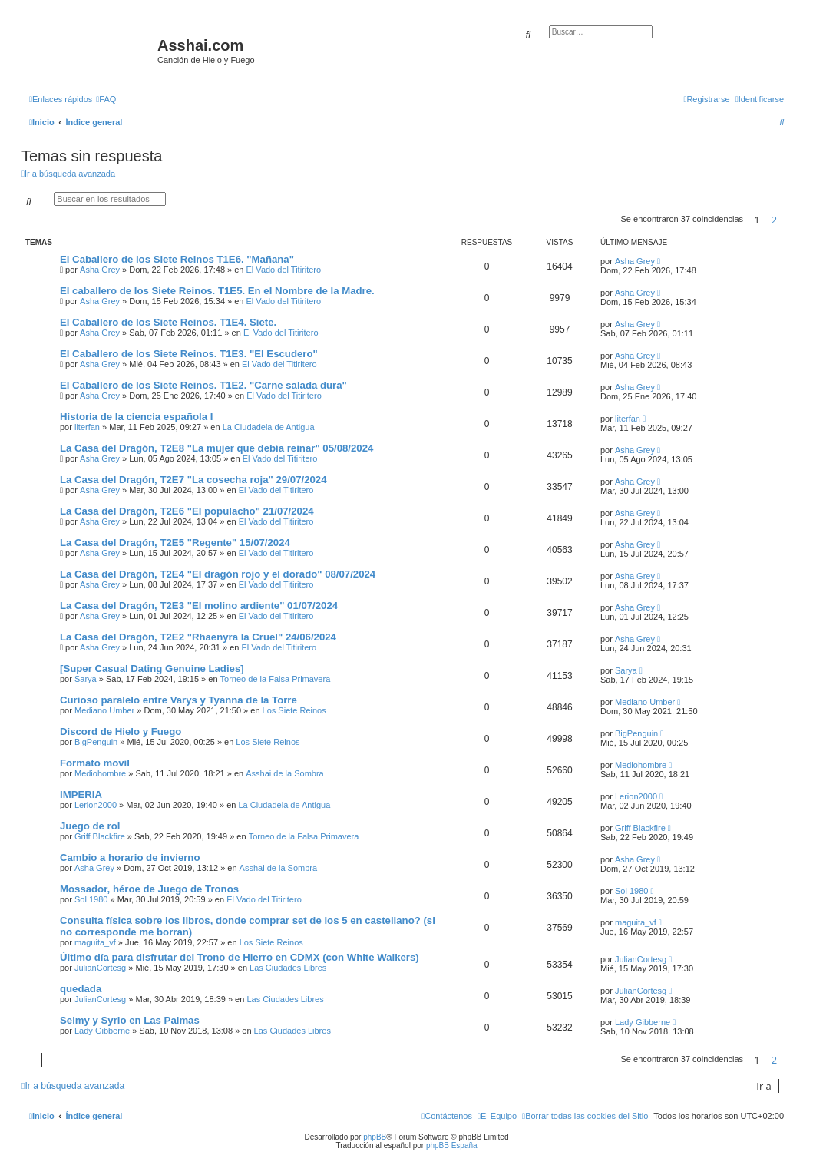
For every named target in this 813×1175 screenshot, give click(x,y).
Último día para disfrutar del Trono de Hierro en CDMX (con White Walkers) (239, 957)
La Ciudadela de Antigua (269, 427)
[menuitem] (106, 99)
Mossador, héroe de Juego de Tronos (149, 889)
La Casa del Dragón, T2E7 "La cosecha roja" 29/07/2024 (193, 479)
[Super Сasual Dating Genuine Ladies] (152, 668)
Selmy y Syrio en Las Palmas (130, 1020)
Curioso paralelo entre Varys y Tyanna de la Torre (178, 700)
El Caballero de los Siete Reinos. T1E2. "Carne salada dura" (203, 385)
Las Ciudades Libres (288, 967)
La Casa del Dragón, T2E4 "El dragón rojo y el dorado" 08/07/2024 (217, 574)
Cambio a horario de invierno (130, 857)
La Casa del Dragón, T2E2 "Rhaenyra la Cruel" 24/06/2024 (198, 637)
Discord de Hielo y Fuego (120, 731)
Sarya (85, 678)
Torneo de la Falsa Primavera (275, 678)
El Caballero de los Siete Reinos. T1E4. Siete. (168, 322)
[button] (788, 219)
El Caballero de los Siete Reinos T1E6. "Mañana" (177, 259)
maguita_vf (95, 942)
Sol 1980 (90, 899)
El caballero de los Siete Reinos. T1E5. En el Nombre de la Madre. (217, 290)
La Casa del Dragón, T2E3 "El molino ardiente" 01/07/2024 (199, 605)
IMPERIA (81, 794)
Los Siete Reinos (294, 710)
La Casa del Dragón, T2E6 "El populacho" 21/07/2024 (187, 511)
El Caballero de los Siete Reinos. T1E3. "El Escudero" (189, 353)
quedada (80, 989)
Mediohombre (100, 773)
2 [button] (774, 220)
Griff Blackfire (99, 836)
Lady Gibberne (102, 1030)
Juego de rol (90, 826)
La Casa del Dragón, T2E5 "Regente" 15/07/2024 (175, 542)
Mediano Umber (104, 710)
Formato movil (95, 763)
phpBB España (452, 1145)
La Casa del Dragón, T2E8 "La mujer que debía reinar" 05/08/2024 (216, 448)
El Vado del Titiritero (284, 269)
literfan (87, 427)
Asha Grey (100, 269)
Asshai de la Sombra (285, 773)
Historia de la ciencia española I (136, 416)
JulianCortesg (100, 967)
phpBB (374, 1137)
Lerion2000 (95, 804)
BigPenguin (95, 741)
